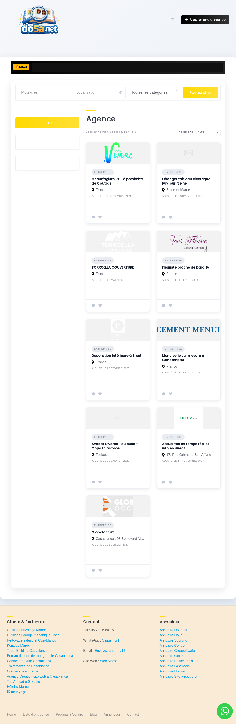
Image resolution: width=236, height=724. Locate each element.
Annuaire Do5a (171, 635)
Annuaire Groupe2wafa (177, 650)
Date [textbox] (200, 132)
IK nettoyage (16, 692)
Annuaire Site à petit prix (178, 676)
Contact (133, 714)
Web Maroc (108, 661)
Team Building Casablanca (27, 650)
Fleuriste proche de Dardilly (185, 267)
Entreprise (102, 172)
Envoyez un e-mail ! (110, 650)
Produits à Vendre (69, 714)
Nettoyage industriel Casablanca (31, 640)
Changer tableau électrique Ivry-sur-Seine (186, 181)
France (101, 190)
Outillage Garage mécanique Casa (33, 635)
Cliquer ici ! (110, 640)
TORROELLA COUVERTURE (113, 267)
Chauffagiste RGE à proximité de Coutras (117, 181)
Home (11, 714)
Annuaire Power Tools (176, 661)
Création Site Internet (23, 671)
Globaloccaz (103, 532)
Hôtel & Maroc (18, 687)
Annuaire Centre (172, 645)
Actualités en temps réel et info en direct (185, 446)
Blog (93, 714)
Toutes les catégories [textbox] (149, 92)
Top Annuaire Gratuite (23, 681)
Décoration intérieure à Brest (116, 355)
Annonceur (112, 714)
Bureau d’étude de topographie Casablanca (40, 656)
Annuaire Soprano (173, 640)
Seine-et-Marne (178, 190)
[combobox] (154, 92)
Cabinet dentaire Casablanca (29, 661)
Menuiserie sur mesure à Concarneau (183, 357)
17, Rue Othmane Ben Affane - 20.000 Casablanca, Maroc (190, 455)
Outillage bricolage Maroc (26, 630)
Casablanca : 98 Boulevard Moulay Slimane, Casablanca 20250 (120, 539)
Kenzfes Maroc (18, 645)
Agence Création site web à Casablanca (37, 676)
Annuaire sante (171, 656)
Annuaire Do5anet (173, 630)
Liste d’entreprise (36, 714)
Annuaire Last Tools (175, 666)
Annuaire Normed (173, 671)
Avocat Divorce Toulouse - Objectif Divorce (115, 446)
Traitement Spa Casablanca (28, 666)
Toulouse (103, 455)
